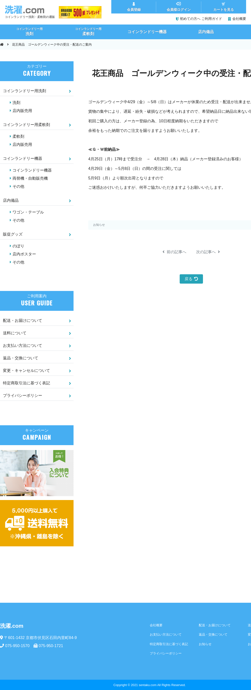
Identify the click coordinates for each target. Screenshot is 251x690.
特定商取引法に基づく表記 (26, 383)
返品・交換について (20, 358)
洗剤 (16, 102)
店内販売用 (22, 111)
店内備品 (11, 200)
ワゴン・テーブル (28, 212)
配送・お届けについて (22, 320)
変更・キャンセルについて (26, 370)
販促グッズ (13, 234)
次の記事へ (208, 252)
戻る (191, 279)
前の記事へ (174, 252)
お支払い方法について (22, 345)
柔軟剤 (18, 136)
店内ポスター (24, 254)
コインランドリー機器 (22, 158)
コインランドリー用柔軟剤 (26, 125)
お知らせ (99, 224)
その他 (18, 186)
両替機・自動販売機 (30, 178)
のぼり (18, 246)
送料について (14, 333)
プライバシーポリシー (22, 395)
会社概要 (156, 625)
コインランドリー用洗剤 (24, 91)
